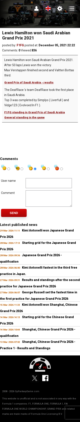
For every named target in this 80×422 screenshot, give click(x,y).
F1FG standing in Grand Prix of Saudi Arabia (34, 112)
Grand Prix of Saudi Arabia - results (29, 82)
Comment (8, 193)
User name (8, 180)
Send (14, 216)
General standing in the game (24, 117)
